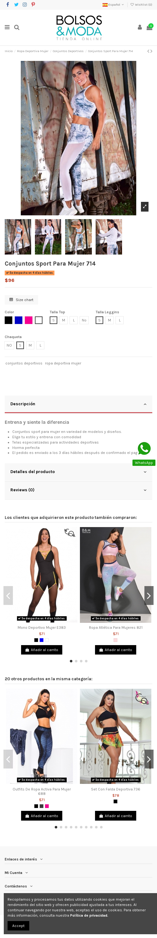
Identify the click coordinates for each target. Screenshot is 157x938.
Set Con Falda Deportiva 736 (115, 789)
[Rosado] (115, 640)
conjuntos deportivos (23, 363)
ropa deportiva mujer (63, 363)
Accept (18, 926)
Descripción (78, 404)
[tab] (78, 405)
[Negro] (36, 640)
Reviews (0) (78, 490)
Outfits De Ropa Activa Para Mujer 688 (42, 791)
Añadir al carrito (41, 650)
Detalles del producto (78, 472)
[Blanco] (47, 640)
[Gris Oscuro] (41, 806)
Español (114, 5)
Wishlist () (141, 5)
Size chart (21, 300)
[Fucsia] (47, 806)
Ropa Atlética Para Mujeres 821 (116, 627)
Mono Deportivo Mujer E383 (42, 627)
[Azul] (41, 640)
